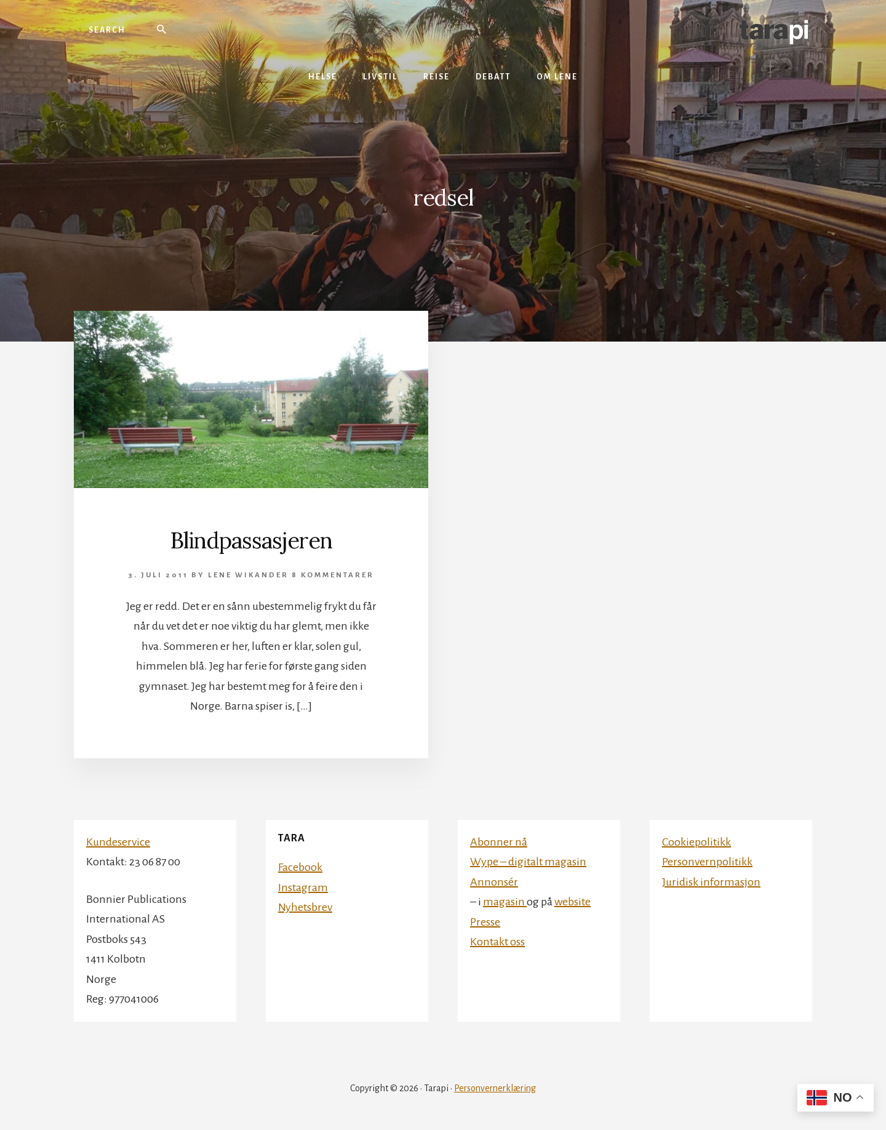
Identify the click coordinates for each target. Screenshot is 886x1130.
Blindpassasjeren (251, 540)
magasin (505, 902)
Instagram (303, 887)
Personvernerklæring (495, 1088)
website (572, 902)
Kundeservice (118, 842)
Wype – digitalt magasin (528, 862)
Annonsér (494, 882)
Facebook (300, 867)
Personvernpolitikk (707, 862)
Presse (485, 922)
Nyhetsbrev (305, 907)
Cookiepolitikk (696, 842)
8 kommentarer (333, 575)
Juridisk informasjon (711, 882)
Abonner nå (498, 842)
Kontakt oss (497, 942)
